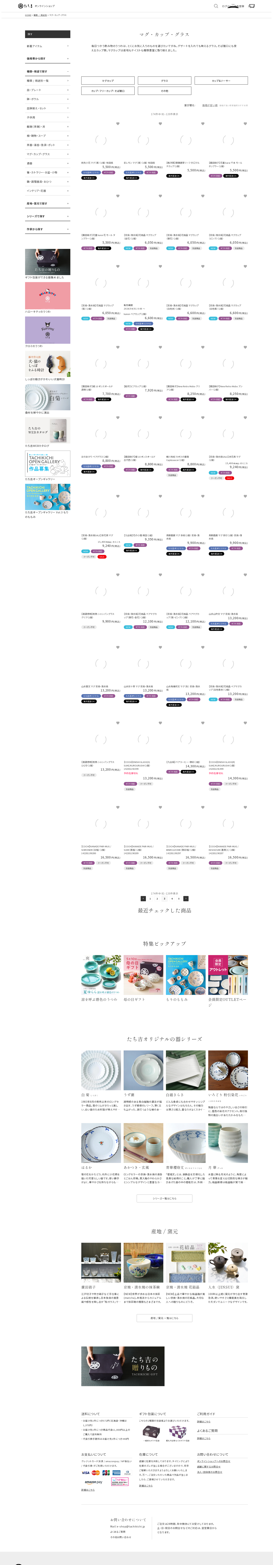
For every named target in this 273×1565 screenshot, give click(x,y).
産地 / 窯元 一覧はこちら (165, 1330)
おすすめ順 (240, 109)
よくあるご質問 (118, 1543)
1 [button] (149, 903)
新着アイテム (34, 50)
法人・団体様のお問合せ (210, 1484)
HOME (28, 18)
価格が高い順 (211, 109)
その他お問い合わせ (121, 1549)
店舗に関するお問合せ (209, 1478)
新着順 (226, 109)
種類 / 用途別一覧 (38, 84)
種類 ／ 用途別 (40, 18)
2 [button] (157, 903)
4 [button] (172, 903)
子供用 (31, 121)
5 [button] (180, 903)
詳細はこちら (203, 1434)
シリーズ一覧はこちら (164, 1208)
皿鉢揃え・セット (36, 112)
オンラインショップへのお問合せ (214, 1473)
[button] (141, 903)
